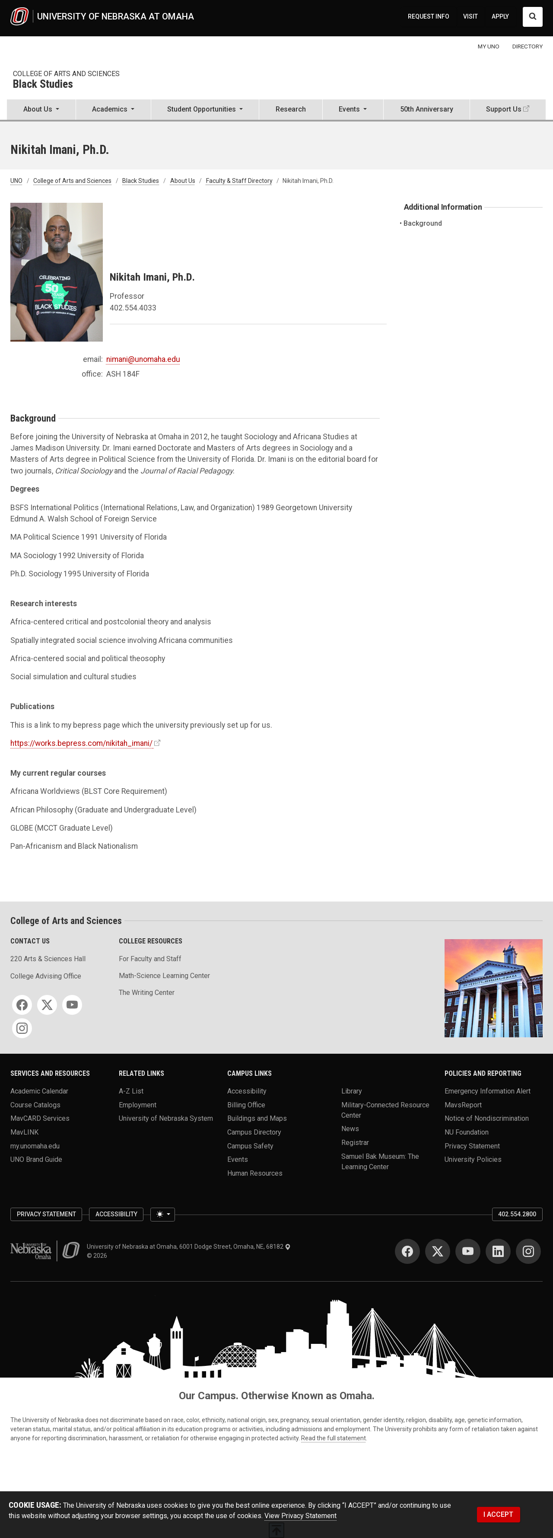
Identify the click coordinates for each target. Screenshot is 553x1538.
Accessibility (247, 1091)
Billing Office (246, 1104)
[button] (41, 110)
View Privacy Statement (300, 1516)
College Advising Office (45, 976)
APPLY (500, 16)
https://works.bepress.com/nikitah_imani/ (81, 743)
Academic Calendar (39, 1091)
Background (423, 223)
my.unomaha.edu (35, 1146)
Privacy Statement (472, 1146)
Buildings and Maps (257, 1118)
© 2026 (98, 1255)
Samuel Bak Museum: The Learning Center (380, 1161)
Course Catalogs (35, 1104)
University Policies (473, 1159)
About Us (182, 180)
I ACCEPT (498, 1514)
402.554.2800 (517, 1214)
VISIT (470, 16)
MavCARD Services (40, 1118)
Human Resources (255, 1173)
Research (291, 109)
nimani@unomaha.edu (143, 359)
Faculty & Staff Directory (239, 180)
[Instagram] (22, 1028)
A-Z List (131, 1091)
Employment (137, 1104)
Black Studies (43, 84)
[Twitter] (47, 1005)
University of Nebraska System (166, 1118)
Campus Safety (250, 1146)
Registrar (355, 1142)
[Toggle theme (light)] (162, 1214)
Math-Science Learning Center (164, 976)
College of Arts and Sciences (66, 74)
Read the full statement (333, 1438)
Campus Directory (254, 1132)
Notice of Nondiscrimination (487, 1118)
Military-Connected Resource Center (385, 1109)
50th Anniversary (426, 109)
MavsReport (463, 1104)
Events (237, 1159)
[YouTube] (72, 1005)
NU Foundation (467, 1132)
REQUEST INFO (428, 16)
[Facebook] (22, 1005)
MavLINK (24, 1132)
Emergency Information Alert (488, 1091)
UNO (16, 180)
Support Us (503, 109)
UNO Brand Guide (36, 1159)
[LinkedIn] (498, 1251)
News (350, 1129)
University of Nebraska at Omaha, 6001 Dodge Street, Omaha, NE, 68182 (189, 1246)
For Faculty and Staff (150, 959)
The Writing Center (147, 992)
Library (351, 1091)
